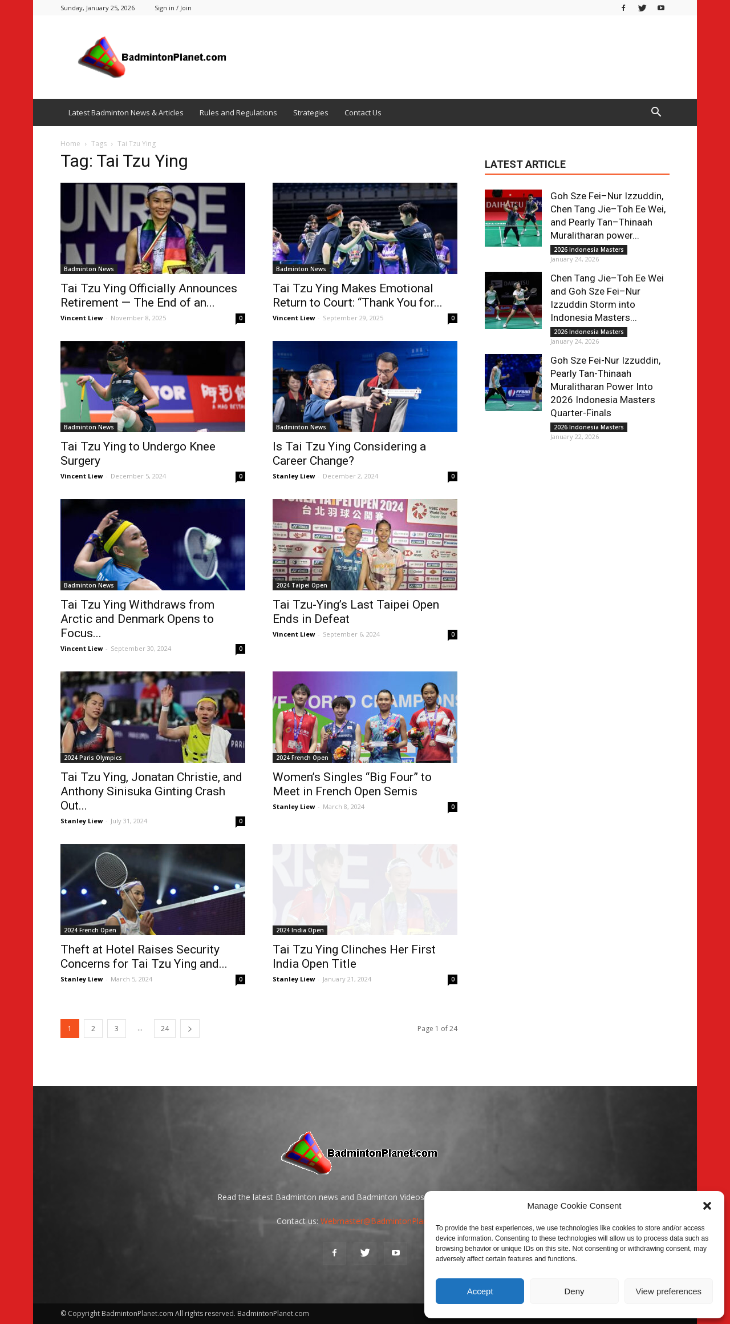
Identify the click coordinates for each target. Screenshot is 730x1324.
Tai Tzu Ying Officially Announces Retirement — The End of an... (148, 295)
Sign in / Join (173, 7)
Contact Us (363, 112)
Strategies (310, 112)
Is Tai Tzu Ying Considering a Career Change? (349, 454)
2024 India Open (300, 930)
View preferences (669, 1291)
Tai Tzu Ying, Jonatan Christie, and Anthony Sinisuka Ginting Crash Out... (151, 791)
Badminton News (89, 269)
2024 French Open (302, 758)
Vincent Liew (81, 317)
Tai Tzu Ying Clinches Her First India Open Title (354, 957)
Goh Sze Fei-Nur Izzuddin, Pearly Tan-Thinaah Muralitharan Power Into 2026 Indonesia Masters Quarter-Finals (605, 386)
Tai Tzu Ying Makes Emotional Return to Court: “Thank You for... (358, 295)
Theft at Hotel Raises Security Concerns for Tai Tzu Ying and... (144, 957)
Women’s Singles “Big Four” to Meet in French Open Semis (352, 784)
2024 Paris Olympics (93, 758)
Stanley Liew (294, 476)
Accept (480, 1291)
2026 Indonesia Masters (589, 249)
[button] (707, 1206)
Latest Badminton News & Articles (126, 112)
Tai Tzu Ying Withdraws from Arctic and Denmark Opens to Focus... (137, 619)
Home (70, 143)
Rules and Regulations (238, 112)
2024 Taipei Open (301, 585)
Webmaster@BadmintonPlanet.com (387, 1221)
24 (165, 1028)
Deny (574, 1291)
